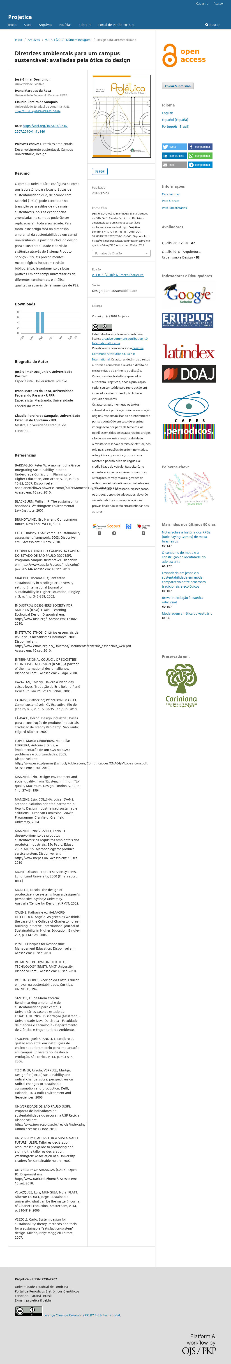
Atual (28, 25)
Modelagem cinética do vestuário (187, 613)
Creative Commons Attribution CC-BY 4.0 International (117, 353)
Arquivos (45, 25)
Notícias (65, 25)
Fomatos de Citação (108, 253)
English (167, 113)
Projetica (20, 17)
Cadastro (202, 3)
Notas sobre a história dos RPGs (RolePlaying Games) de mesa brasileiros (186, 536)
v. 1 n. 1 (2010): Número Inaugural (68, 40)
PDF (101, 171)
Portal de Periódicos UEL (116, 25)
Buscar (212, 25)
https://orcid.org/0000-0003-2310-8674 (37, 111)
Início (12, 25)
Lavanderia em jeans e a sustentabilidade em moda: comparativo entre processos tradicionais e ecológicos (184, 580)
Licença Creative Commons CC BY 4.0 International (82, 1315)
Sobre (83, 25)
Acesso (218, 3)
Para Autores (170, 201)
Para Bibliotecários (174, 208)
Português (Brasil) (175, 126)
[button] (174, 146)
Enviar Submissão (178, 86)
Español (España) (175, 120)
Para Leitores (171, 194)
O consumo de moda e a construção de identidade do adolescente (184, 557)
